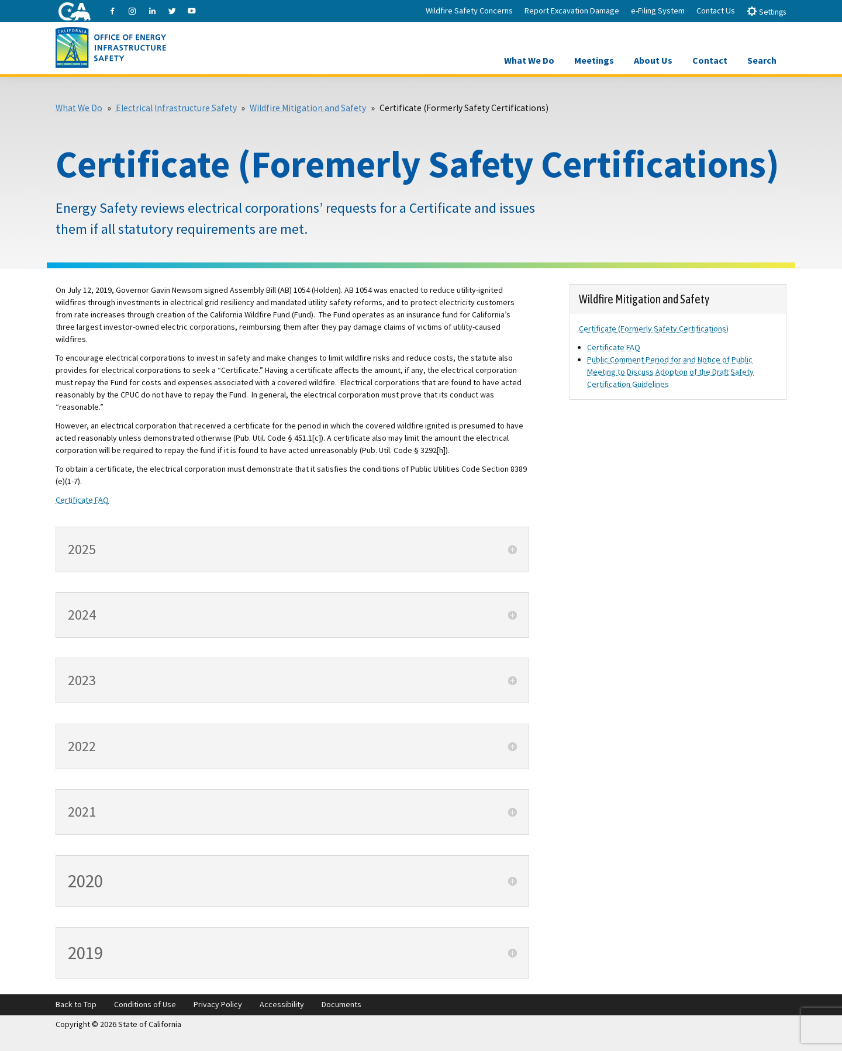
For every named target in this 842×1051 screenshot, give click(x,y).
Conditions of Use (145, 1004)
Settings (766, 11)
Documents (341, 1004)
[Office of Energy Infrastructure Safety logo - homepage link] (111, 46)
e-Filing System (658, 10)
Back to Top (76, 1004)
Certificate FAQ (82, 500)
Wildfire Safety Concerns (469, 10)
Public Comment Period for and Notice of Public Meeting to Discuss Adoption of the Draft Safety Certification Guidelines (670, 371)
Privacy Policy (218, 1004)
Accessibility (282, 1004)
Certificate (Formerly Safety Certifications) (654, 328)
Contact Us (715, 10)
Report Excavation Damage (571, 10)
